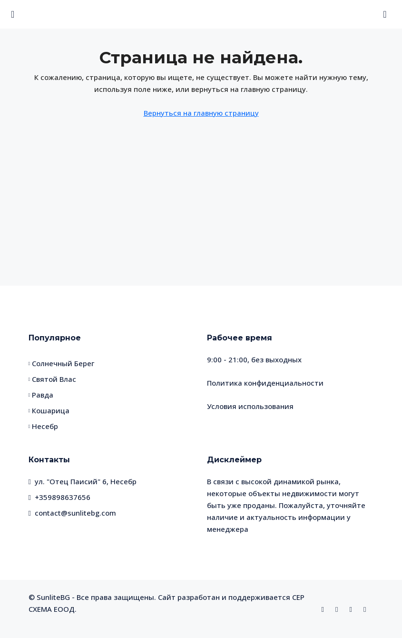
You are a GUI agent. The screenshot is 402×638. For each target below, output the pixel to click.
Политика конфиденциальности (265, 383)
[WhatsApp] (353, 609)
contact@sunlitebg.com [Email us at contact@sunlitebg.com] (75, 513)
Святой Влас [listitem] (53, 379)
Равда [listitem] (41, 394)
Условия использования (250, 406)
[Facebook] (325, 609)
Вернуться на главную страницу (201, 113)
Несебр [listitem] (44, 426)
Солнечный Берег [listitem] (62, 363)
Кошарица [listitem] (49, 410)
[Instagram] (338, 609)
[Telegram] (366, 609)
